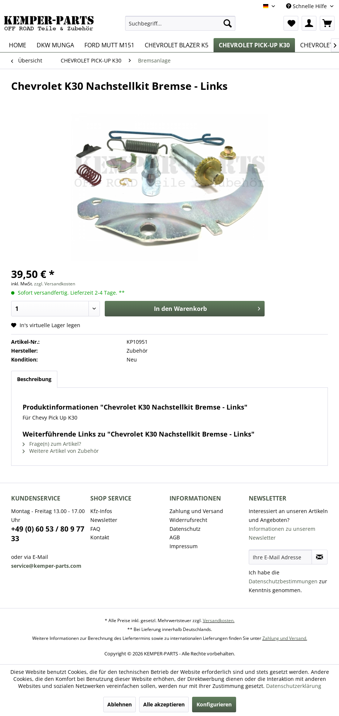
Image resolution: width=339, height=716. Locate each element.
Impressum (184, 546)
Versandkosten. (219, 620)
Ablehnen (119, 704)
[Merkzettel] (290, 23)
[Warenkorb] (327, 23)
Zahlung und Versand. (284, 638)
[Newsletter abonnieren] (320, 557)
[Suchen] (227, 23)
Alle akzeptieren (164, 704)
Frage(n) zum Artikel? (52, 443)
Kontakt (99, 537)
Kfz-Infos (101, 511)
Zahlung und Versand (196, 511)
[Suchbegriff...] (180, 23)
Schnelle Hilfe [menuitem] (307, 6)
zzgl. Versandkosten (54, 284)
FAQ (95, 528)
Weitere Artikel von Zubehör (61, 450)
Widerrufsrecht (188, 519)
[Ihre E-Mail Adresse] (280, 557)
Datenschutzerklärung (293, 685)
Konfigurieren (214, 704)
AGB (175, 537)
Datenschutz (185, 528)
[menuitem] (180, 23)
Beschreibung (34, 379)
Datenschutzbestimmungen (283, 581)
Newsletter (103, 519)
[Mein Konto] (309, 23)
